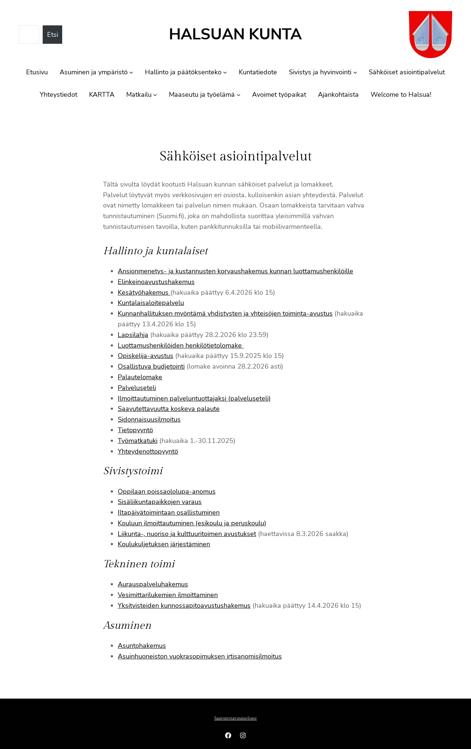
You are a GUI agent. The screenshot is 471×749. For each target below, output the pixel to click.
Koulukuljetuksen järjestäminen (164, 544)
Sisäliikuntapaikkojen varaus (160, 501)
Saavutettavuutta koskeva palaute (169, 408)
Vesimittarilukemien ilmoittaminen (168, 594)
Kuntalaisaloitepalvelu (151, 302)
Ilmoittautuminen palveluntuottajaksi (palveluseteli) (194, 398)
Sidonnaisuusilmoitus (149, 419)
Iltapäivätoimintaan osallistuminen (169, 512)
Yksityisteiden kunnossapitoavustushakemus (184, 605)
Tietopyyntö (135, 430)
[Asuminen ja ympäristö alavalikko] (131, 72)
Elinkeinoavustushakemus (156, 281)
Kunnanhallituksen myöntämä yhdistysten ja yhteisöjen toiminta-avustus (225, 313)
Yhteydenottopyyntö (148, 451)
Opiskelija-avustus (145, 355)
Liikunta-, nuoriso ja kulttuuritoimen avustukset (187, 533)
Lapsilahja (133, 334)
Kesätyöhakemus (144, 292)
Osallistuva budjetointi (151, 366)
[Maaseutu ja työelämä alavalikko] (239, 95)
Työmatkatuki (137, 440)
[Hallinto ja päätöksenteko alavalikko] (225, 72)
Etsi (52, 34)
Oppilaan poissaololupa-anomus (167, 491)
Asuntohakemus (142, 645)
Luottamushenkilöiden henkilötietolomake (181, 345)
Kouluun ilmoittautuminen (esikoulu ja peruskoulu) (192, 523)
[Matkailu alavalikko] (155, 95)
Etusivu (37, 72)
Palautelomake (140, 377)
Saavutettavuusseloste (235, 718)
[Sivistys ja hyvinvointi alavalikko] (355, 72)
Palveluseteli (137, 387)
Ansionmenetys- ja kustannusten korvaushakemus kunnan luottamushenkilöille (235, 271)
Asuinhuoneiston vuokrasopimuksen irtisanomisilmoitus (200, 656)
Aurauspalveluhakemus (153, 584)
